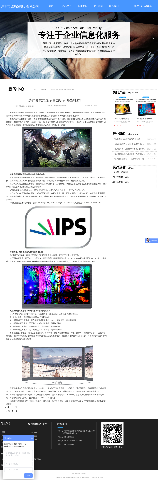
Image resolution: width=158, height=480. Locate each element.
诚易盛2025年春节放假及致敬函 (127, 139)
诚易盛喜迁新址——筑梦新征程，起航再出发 (130, 159)
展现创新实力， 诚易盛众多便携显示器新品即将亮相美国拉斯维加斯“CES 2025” (130, 144)
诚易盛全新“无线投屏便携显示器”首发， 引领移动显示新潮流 (130, 149)
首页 (35, 90)
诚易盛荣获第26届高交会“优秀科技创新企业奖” (130, 154)
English (148, 5)
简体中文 (138, 5)
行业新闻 (44, 90)
